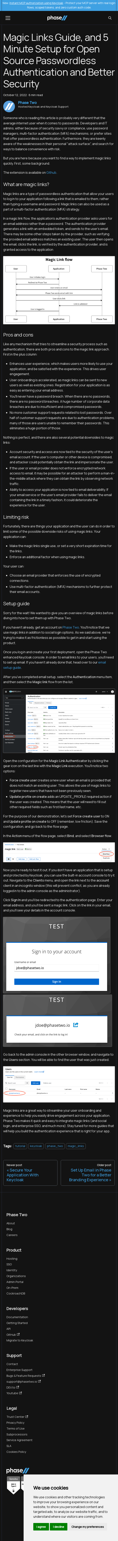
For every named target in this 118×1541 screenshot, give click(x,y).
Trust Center (17, 1417)
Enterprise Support (19, 1370)
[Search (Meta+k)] (110, 18)
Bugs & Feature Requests (25, 1376)
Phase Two (71, 627)
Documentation (17, 1317)
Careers (12, 1235)
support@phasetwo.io (23, 1381)
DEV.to (12, 1387)
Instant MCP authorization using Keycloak (36, 3)
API (8, 1329)
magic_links (76, 1146)
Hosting (11, 1259)
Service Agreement (19, 1440)
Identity (11, 1270)
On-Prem (12, 1288)
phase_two (55, 1146)
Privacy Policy (15, 1423)
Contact (12, 1364)
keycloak (36, 1146)
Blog (9, 1229)
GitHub (13, 1335)
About (10, 1223)
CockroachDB (15, 1293)
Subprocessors (16, 1434)
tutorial (20, 1146)
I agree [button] (41, 1527)
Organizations (16, 1276)
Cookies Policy (16, 1452)
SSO (9, 1264)
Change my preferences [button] (87, 1527)
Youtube (14, 1393)
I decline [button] (58, 1527)
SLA (8, 1446)
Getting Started (17, 1323)
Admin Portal (14, 1282)
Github (51, 172)
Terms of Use (15, 1428)
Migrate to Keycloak (19, 1340)
